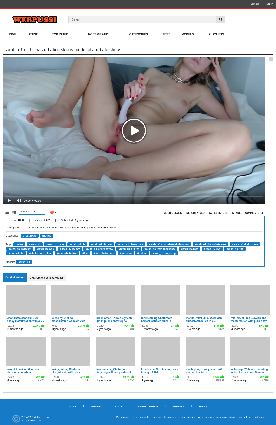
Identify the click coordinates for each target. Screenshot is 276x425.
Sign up (255, 3)
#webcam (126, 253)
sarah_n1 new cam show (159, 248)
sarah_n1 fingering (164, 253)
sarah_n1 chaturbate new (210, 244)
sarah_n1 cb (77, 244)
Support (178, 406)
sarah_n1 (35, 244)
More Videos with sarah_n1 (46, 278)
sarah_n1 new (189, 248)
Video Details (172, 213)
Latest (32, 34)
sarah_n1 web (45, 248)
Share (236, 213)
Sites (166, 34)
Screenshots (218, 213)
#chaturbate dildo (40, 253)
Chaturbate (29, 235)
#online (142, 253)
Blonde (46, 235)
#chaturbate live (67, 253)
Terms (203, 406)
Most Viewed (98, 34)
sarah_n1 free (234, 248)
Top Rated (60, 34)
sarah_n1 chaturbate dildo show (169, 244)
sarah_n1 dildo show (245, 244)
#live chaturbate (104, 253)
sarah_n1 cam (55, 244)
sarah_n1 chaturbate (130, 244)
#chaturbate (16, 253)
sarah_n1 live (212, 248)
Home (12, 34)
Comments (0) (254, 213)
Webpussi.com (41, 417)
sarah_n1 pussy (70, 248)
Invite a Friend (148, 406)
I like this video (6, 212)
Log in (269, 3)
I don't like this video (14, 212)
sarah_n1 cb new (101, 244)
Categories (138, 34)
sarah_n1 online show (99, 248)
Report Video (195, 213)
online (19, 244)
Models (188, 34)
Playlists (216, 34)
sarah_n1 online (129, 248)
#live (85, 253)
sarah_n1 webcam (20, 248)
